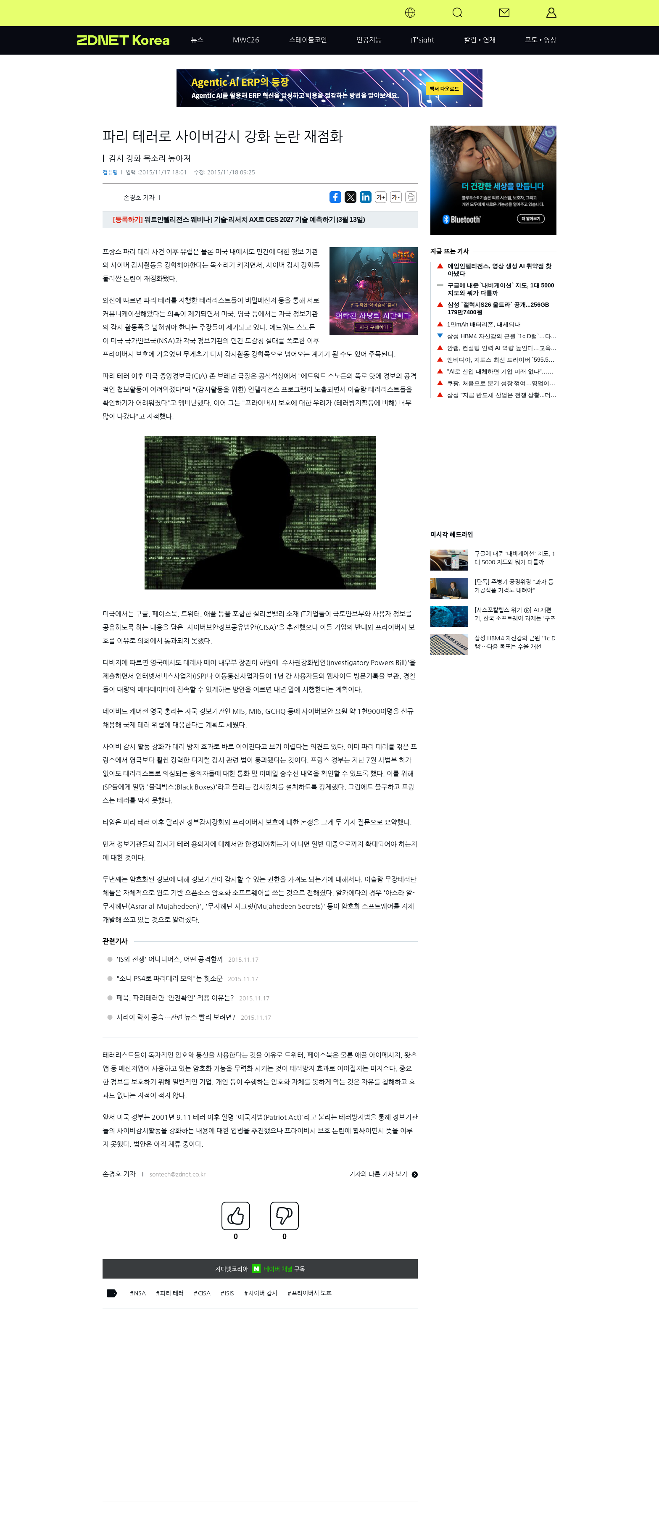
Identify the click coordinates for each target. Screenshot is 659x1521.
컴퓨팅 (110, 172)
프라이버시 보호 (312, 1293)
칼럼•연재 (480, 40)
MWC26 (246, 40)
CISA (204, 1293)
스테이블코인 (308, 40)
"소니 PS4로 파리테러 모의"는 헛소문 (169, 978)
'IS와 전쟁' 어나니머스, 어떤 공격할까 (169, 959)
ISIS (229, 1293)
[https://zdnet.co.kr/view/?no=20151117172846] (335, 197)
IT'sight (422, 40)
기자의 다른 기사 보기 (383, 1174)
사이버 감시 (262, 1293)
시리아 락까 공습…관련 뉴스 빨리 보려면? (176, 1017)
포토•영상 (540, 40)
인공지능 (369, 40)
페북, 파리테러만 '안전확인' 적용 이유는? (175, 998)
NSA (140, 1293)
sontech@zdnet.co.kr (178, 1174)
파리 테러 (172, 1293)
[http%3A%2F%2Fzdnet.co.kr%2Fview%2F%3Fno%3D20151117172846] (366, 197)
